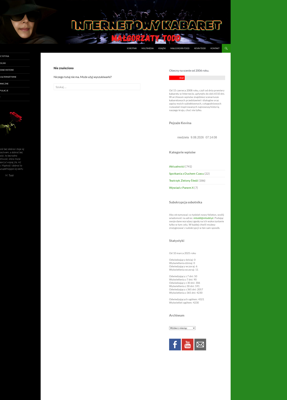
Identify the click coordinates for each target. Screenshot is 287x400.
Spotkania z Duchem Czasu (186, 173)
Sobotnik (132, 48)
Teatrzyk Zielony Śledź (183, 180)
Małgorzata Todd (179, 48)
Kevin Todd (200, 48)
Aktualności (176, 166)
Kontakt (214, 48)
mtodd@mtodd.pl (203, 217)
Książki (162, 48)
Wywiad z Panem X (181, 187)
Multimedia (147, 48)
